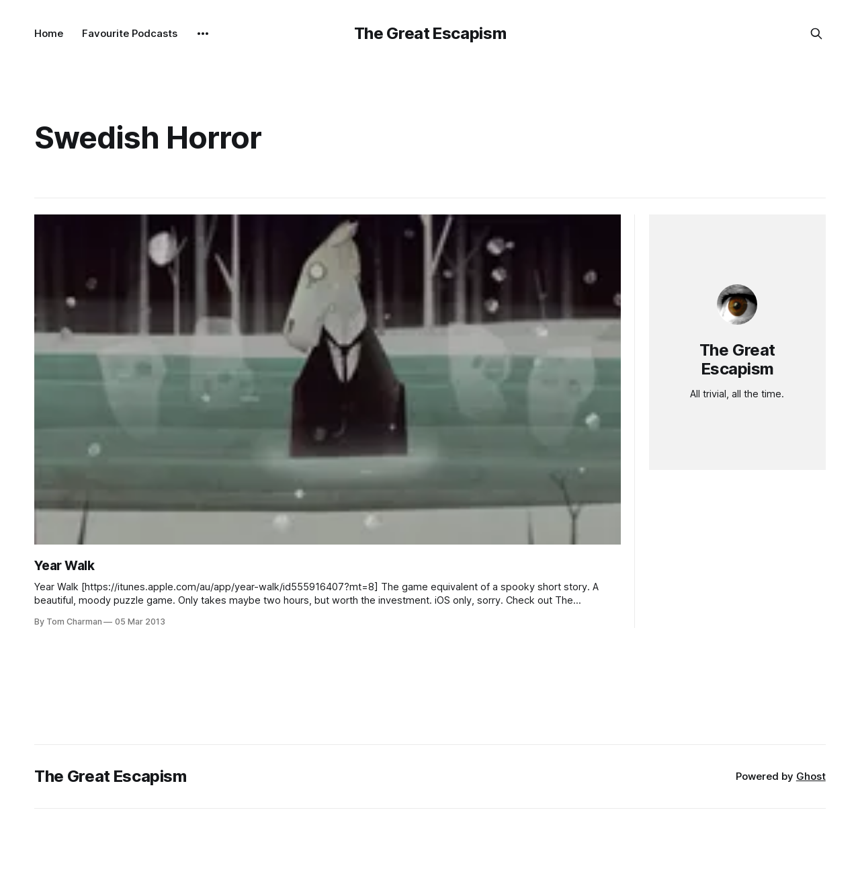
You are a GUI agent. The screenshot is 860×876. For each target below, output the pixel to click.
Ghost (811, 776)
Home (48, 33)
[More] (203, 33)
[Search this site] (816, 33)
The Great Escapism (430, 33)
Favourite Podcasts (129, 33)
